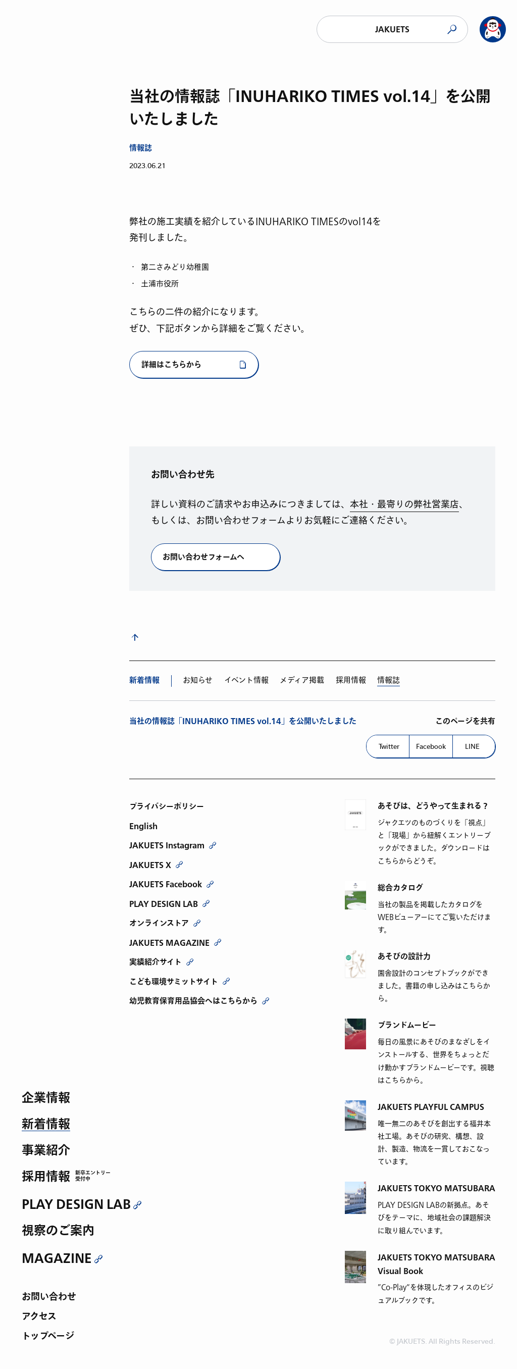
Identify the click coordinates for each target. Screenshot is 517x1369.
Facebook (431, 746)
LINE (472, 746)
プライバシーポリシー (166, 806)
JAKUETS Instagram (166, 845)
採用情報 (46, 1177)
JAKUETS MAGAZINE (169, 942)
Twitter (389, 746)
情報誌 (388, 680)
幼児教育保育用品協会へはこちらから (193, 1000)
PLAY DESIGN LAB (76, 1204)
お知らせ (198, 680)
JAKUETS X (150, 865)
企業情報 (46, 1098)
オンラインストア (159, 923)
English (143, 826)
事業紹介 (46, 1151)
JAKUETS (392, 29)
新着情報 (46, 1125)
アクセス (39, 1317)
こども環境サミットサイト (173, 981)
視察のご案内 (58, 1231)
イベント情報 (246, 680)
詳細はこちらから (171, 365)
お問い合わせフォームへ (203, 557)
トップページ (48, 1337)
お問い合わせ (49, 1297)
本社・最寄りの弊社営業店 (404, 505)
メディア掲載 (302, 680)
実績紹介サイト (155, 962)
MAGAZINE (57, 1258)
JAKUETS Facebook (165, 884)
